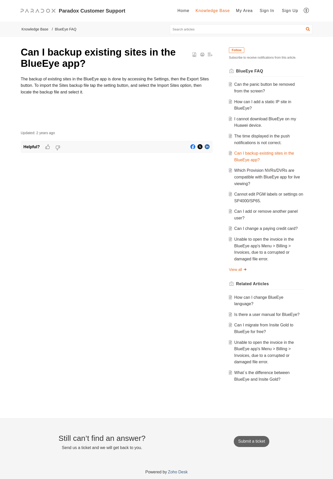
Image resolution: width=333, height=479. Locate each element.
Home (183, 10)
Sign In (267, 10)
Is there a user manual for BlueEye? (266, 314)
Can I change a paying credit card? (266, 228)
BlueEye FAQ (65, 29)
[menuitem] (183, 11)
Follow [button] (236, 50)
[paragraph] (117, 85)
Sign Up (290, 10)
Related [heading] (252, 284)
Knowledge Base (212, 10)
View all (238, 269)
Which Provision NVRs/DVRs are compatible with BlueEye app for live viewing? (267, 177)
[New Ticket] (251, 441)
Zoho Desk (177, 472)
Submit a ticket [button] (251, 441)
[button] (306, 11)
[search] (241, 29)
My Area (244, 10)
